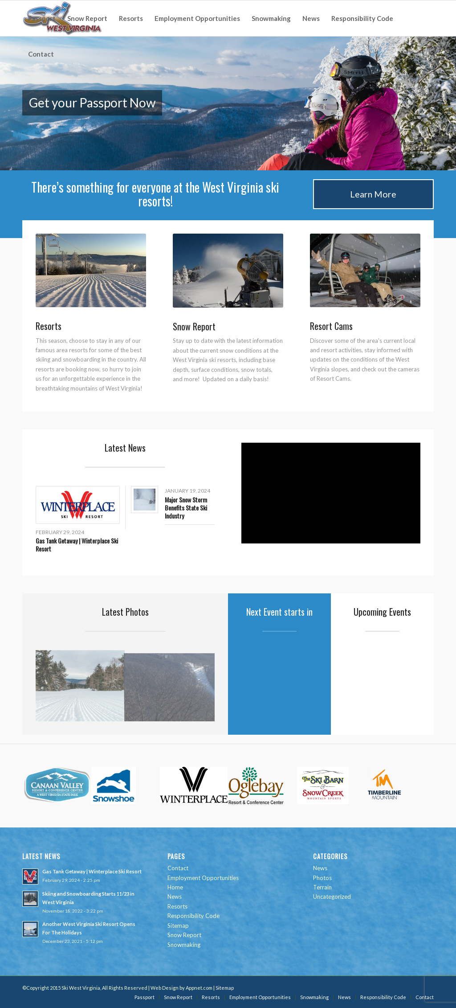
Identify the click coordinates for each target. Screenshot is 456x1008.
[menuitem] (41, 18)
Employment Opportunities (203, 877)
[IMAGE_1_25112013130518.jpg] (228, 271)
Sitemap (178, 925)
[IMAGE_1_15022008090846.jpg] (91, 270)
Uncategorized (332, 896)
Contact (177, 868)
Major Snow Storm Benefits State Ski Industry (186, 507)
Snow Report (184, 934)
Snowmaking (183, 944)
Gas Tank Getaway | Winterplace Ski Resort (77, 544)
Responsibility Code (193, 915)
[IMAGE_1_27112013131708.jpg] (365, 270)
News (174, 896)
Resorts (177, 906)
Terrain (322, 887)
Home (175, 887)
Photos (322, 877)
